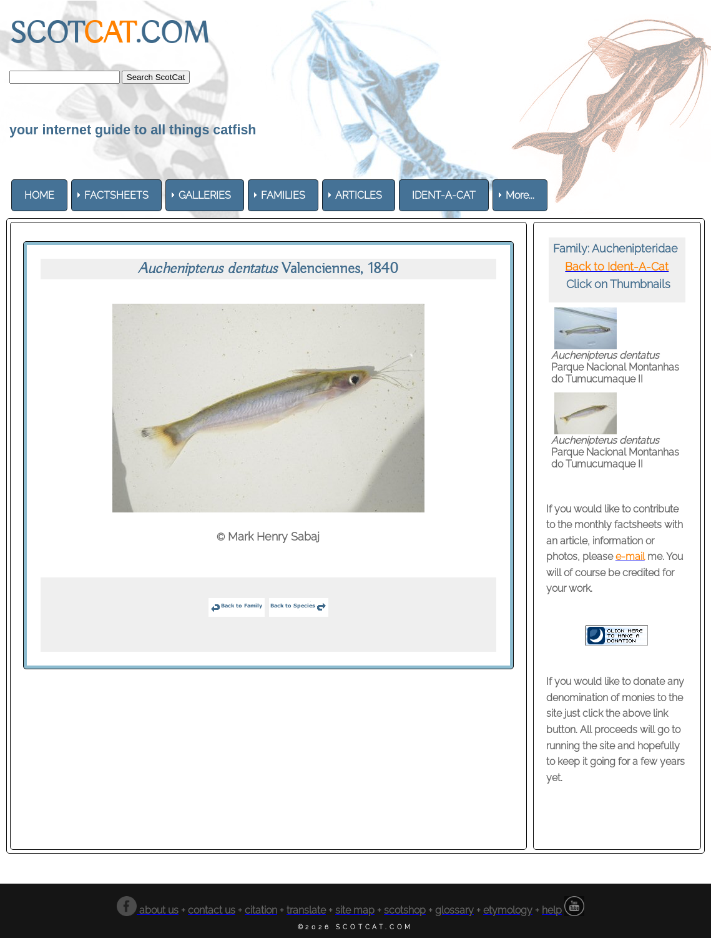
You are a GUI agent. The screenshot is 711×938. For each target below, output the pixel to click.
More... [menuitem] (520, 195)
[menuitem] (39, 195)
